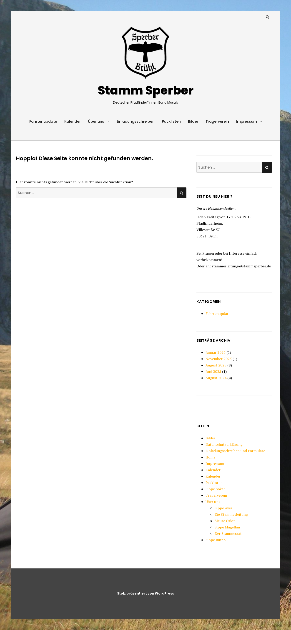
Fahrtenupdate (43, 121)
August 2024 (216, 377)
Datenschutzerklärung (224, 444)
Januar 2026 (216, 352)
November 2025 (219, 358)
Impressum (246, 121)
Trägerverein (217, 121)
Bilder (193, 121)
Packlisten (171, 121)
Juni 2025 (213, 371)
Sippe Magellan (227, 527)
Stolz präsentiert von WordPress (145, 593)
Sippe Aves (223, 507)
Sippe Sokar (215, 488)
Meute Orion (225, 520)
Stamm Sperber (145, 90)
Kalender (72, 121)
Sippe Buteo (216, 539)
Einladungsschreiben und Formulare (235, 450)
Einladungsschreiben (135, 121)
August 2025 (216, 365)
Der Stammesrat (228, 533)
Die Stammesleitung (231, 514)
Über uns (96, 121)
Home (210, 457)
